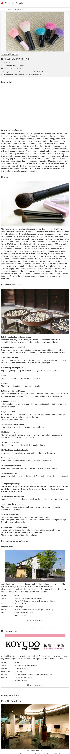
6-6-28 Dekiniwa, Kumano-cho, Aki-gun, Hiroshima (33, 674)
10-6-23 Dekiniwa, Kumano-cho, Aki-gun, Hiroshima (33, 610)
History (21, 72)
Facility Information (34, 75)
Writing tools (8, 9)
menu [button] (67, 3)
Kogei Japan (1, 9)
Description (7, 72)
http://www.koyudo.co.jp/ (24, 677)
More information (36, 620)
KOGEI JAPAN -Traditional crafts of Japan (12, 4)
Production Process (41, 72)
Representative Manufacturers (13, 75)
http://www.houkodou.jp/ (24, 613)
